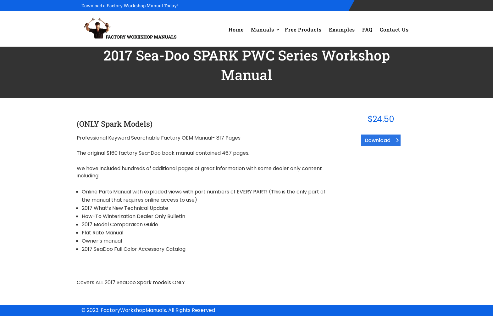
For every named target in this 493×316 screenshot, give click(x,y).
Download (378, 140)
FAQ (367, 29)
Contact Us (394, 29)
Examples (342, 29)
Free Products (303, 29)
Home (236, 29)
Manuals (262, 29)
